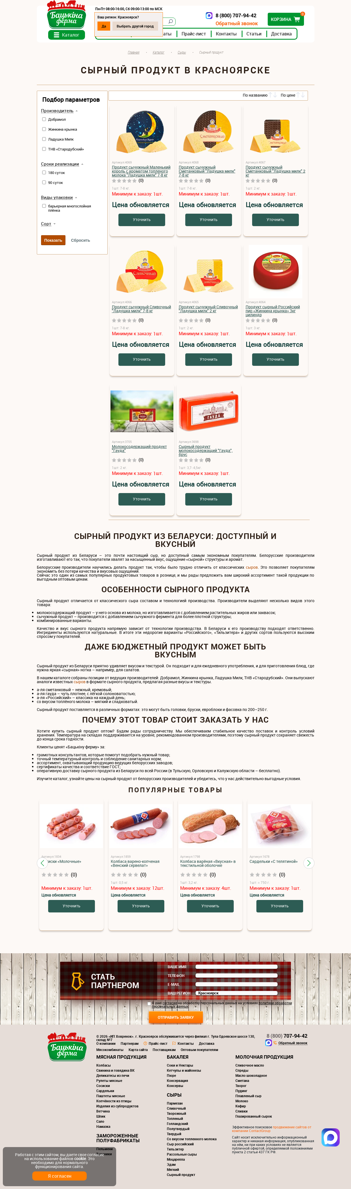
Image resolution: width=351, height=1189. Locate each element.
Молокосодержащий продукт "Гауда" (139, 448)
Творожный (176, 1113)
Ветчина (103, 1111)
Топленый (175, 1118)
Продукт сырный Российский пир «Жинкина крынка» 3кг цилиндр (273, 310)
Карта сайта (138, 1049)
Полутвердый (178, 1128)
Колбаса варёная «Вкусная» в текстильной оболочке (208, 863)
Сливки (241, 1111)
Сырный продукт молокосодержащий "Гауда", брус (206, 450)
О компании (106, 1043)
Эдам (171, 1164)
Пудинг (241, 1090)
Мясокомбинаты (110, 1049)
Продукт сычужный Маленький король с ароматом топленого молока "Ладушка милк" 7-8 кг (141, 171)
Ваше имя (177, 966)
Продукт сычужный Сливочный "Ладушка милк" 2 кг (208, 308)
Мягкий (173, 1169)
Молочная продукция (264, 1057)
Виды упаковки (57, 197)
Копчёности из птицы (113, 1101)
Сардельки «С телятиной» (274, 861)
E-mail (174, 984)
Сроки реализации (60, 164)
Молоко (241, 1101)
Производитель (57, 111)
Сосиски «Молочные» (61, 861)
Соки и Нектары (180, 1065)
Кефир (240, 1106)
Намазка (103, 1126)
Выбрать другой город (135, 26)
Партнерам (130, 1043)
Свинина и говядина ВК (115, 1070)
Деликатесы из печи (112, 1075)
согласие (170, 1003)
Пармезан (175, 1103)
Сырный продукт (181, 1174)
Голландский (177, 1123)
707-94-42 (287, 1035)
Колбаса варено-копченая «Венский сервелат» (135, 863)
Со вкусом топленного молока (191, 1139)
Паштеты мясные (110, 1096)
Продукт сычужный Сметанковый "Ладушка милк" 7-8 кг (207, 171)
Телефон (176, 975)
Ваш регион (179, 993)
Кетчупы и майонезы (184, 1070)
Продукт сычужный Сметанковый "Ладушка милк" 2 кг (275, 171)
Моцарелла (176, 1159)
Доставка (281, 33)
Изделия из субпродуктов (117, 1106)
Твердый (174, 1133)
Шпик (100, 1116)
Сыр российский (180, 1144)
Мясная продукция (121, 1057)
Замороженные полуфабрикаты (118, 1138)
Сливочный (176, 1108)
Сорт (46, 224)
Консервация (177, 1080)
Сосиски (103, 1085)
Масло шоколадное (251, 1075)
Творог (240, 1085)
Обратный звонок (237, 23)
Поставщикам (164, 1049)
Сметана (242, 1080)
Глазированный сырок (253, 1116)
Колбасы (103, 1065)
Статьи (253, 33)
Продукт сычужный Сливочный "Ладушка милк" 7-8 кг (141, 308)
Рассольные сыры (182, 1154)
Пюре (171, 1075)
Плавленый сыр (248, 1096)
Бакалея (177, 1057)
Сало (100, 1121)
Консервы (175, 1085)
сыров (252, 567)
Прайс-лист (194, 33)
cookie (80, 1158)
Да (104, 26)
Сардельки (105, 1090)
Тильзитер (175, 1149)
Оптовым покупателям (199, 1049)
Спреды (241, 1070)
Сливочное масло (249, 1065)
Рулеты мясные (109, 1080)
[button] (42, 863)
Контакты (226, 33)
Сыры (174, 1095)
